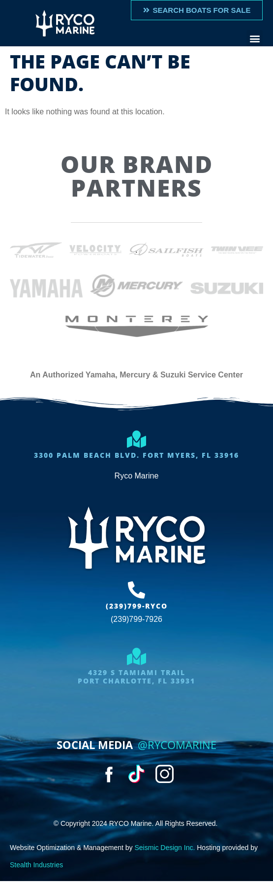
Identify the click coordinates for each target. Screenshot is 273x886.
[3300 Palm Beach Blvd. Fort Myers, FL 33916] (136, 438)
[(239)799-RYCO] (136, 589)
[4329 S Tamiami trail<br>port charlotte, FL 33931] (136, 656)
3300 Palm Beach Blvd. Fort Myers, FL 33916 (136, 455)
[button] (254, 38)
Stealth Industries (36, 865)
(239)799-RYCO (137, 606)
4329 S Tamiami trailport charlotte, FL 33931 (136, 676)
